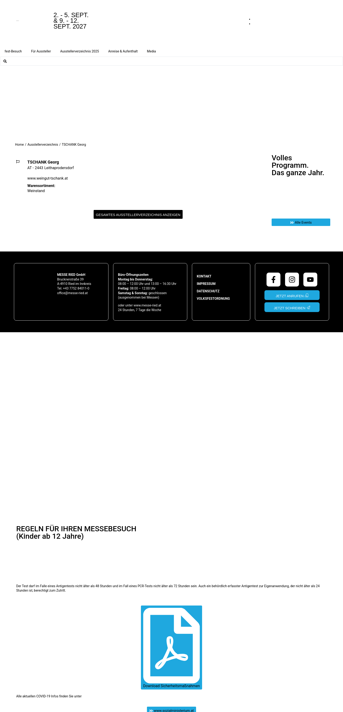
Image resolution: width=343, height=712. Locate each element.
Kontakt (204, 276)
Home (19, 144)
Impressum (206, 284)
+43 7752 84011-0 (76, 288)
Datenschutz (208, 291)
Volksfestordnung (213, 298)
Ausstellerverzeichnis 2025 (79, 51)
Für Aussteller (41, 51)
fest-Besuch (13, 51)
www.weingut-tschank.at (47, 178)
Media (151, 51)
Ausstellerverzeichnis (42, 144)
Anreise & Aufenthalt (123, 51)
